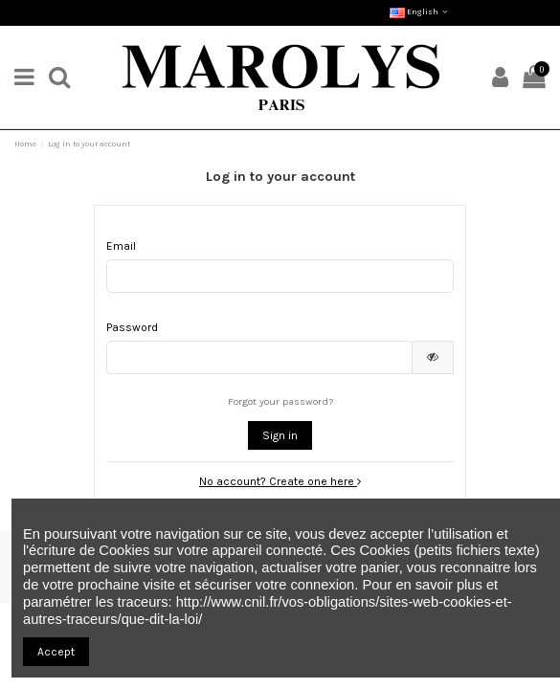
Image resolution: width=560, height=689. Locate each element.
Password (132, 327)
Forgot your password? (280, 401)
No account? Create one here (280, 481)
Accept (56, 651)
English (420, 12)
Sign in (280, 435)
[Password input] (259, 357)
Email (121, 246)
